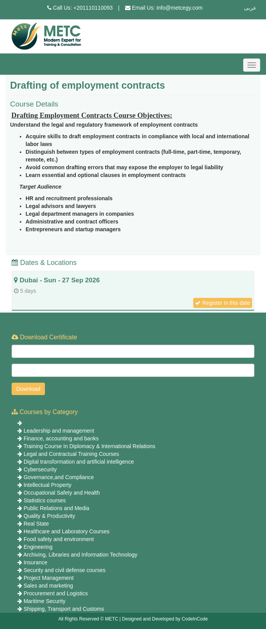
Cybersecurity (40, 469)
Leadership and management (59, 431)
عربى (250, 8)
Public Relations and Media (56, 508)
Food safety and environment (59, 539)
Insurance (35, 562)
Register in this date (222, 303)
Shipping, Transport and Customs (64, 609)
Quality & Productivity (49, 516)
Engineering (38, 547)
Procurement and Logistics (56, 593)
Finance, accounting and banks (61, 438)
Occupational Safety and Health (62, 493)
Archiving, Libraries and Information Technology (80, 555)
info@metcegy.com (179, 8)
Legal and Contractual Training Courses (71, 454)
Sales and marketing (48, 586)
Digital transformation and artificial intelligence (79, 462)
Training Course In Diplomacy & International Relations (89, 446)
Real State (36, 524)
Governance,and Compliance (59, 477)
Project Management (49, 578)
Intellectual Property (48, 485)
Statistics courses (45, 500)
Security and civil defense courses (65, 570)
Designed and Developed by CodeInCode (165, 619)
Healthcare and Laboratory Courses (67, 531)
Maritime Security (44, 601)
